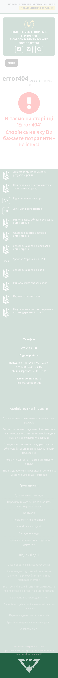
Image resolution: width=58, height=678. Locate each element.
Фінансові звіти (29, 629)
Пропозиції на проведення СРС (29, 597)
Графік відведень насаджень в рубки (29, 622)
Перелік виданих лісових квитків (29, 615)
